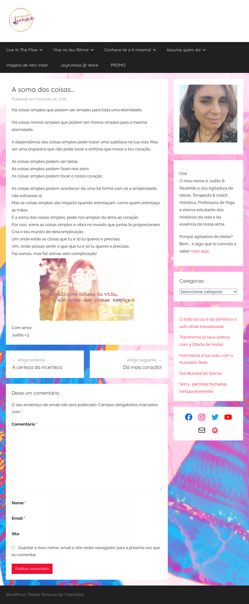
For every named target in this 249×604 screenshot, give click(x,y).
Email (18, 518)
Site (15, 533)
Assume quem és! (186, 49)
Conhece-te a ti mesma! (130, 49)
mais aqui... (201, 251)
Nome (19, 502)
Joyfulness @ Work (79, 65)
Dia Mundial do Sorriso (200, 373)
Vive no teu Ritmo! (73, 49)
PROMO (118, 65)
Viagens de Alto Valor (27, 65)
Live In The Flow (24, 49)
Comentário (24, 424)
